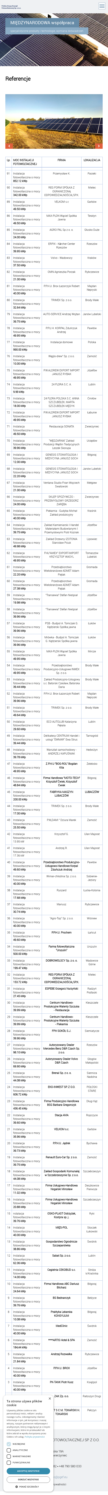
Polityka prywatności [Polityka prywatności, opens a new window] (35, 1436)
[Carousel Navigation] (54, 146)
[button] (28, 1486)
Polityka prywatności (54, 1485)
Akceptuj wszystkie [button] (28, 1471)
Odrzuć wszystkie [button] (28, 1479)
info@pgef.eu (58, 1478)
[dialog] (28, 1443)
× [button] (49, 1398)
